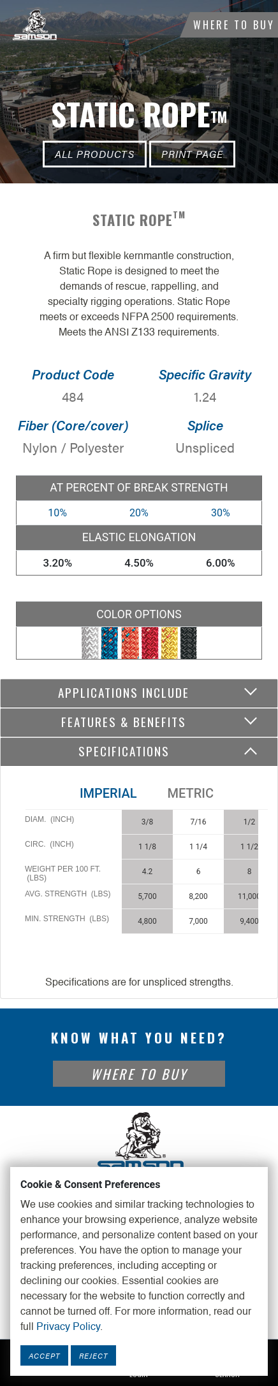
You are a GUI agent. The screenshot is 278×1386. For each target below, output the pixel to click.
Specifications (124, 751)
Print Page (192, 153)
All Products (95, 153)
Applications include (123, 692)
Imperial (108, 793)
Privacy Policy (68, 1327)
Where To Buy (234, 24)
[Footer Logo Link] (139, 1142)
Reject (93, 1355)
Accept (44, 1355)
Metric (191, 793)
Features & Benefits (123, 721)
